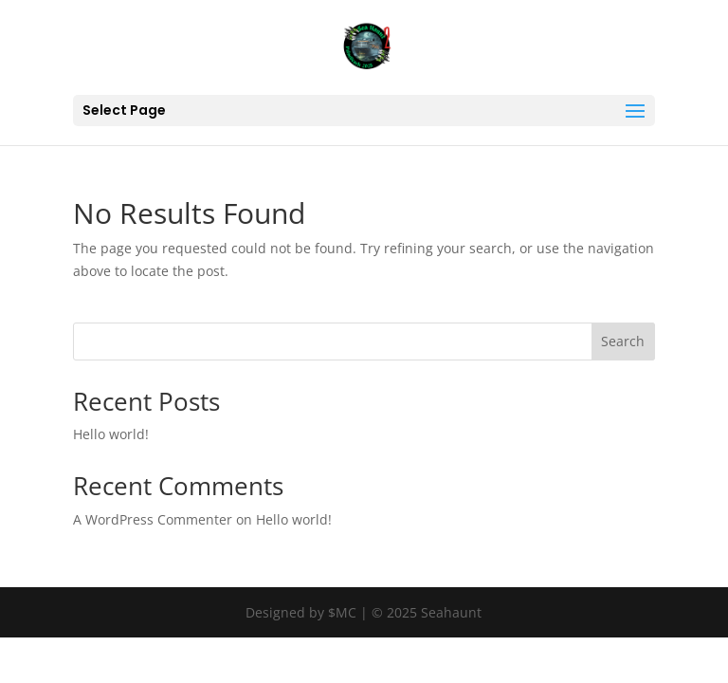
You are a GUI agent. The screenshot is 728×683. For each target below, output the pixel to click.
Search (623, 341)
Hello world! (111, 434)
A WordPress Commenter (152, 519)
